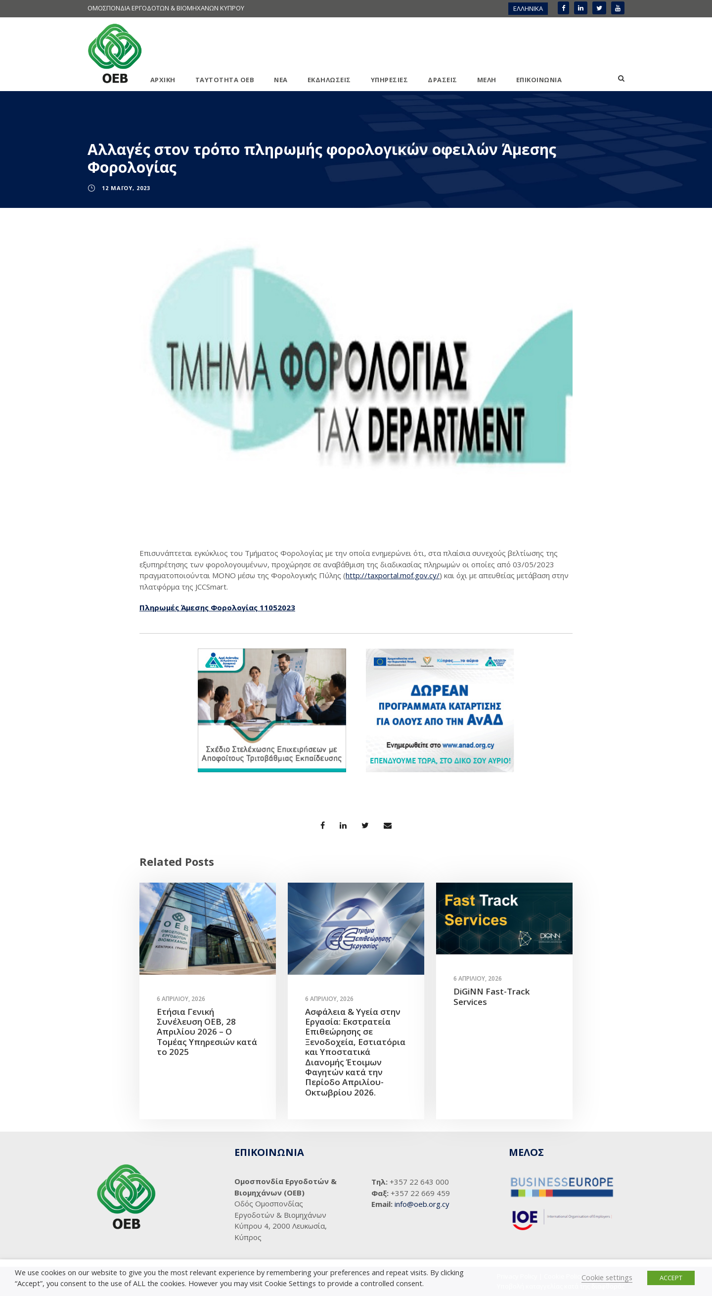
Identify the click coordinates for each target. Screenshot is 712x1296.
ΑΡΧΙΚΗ (163, 79)
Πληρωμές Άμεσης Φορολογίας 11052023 (217, 607)
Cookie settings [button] (606, 1277)
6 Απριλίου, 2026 (181, 999)
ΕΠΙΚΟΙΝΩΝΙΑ (539, 79)
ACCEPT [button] (671, 1277)
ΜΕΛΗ (486, 79)
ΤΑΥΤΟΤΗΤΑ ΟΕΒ (225, 79)
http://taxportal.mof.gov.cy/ (393, 575)
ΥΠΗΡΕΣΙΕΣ (389, 79)
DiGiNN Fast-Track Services (491, 996)
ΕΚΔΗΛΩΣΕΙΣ (329, 79)
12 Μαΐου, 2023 (126, 188)
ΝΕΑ (281, 79)
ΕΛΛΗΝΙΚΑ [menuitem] (528, 8)
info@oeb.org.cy (422, 1204)
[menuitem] (528, 8)
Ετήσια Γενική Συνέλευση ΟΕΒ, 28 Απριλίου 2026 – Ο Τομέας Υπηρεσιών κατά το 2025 (207, 1032)
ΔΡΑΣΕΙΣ (442, 79)
